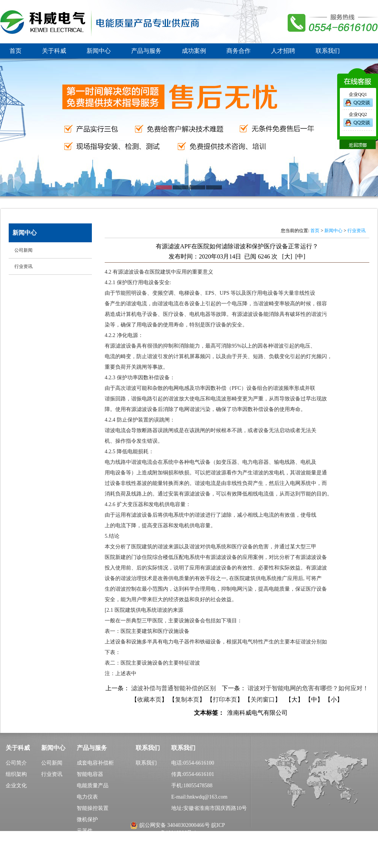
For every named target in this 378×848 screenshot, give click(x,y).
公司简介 (16, 763)
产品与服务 (146, 51)
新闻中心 (99, 51)
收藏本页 (149, 699)
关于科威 (54, 51)
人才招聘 (283, 51)
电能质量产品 (92, 785)
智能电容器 (90, 774)
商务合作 (238, 51)
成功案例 (194, 51)
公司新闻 (51, 763)
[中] (300, 256)
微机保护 (87, 819)
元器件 (85, 831)
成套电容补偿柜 (95, 763)
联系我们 (328, 51)
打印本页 (225, 699)
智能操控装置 (92, 808)
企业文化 (16, 785)
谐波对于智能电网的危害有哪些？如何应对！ (308, 688)
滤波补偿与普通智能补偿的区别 (174, 688)
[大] (287, 256)
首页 (15, 51)
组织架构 (16, 774)
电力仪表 (87, 797)
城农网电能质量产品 (100, 842)
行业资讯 (356, 230)
